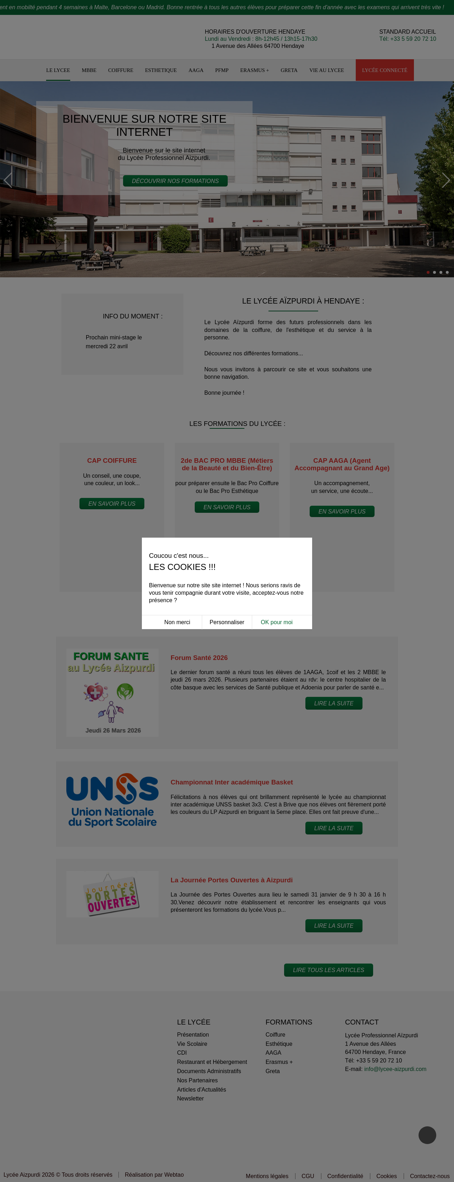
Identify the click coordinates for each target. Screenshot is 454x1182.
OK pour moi (277, 567)
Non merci (177, 567)
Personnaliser (227, 567)
